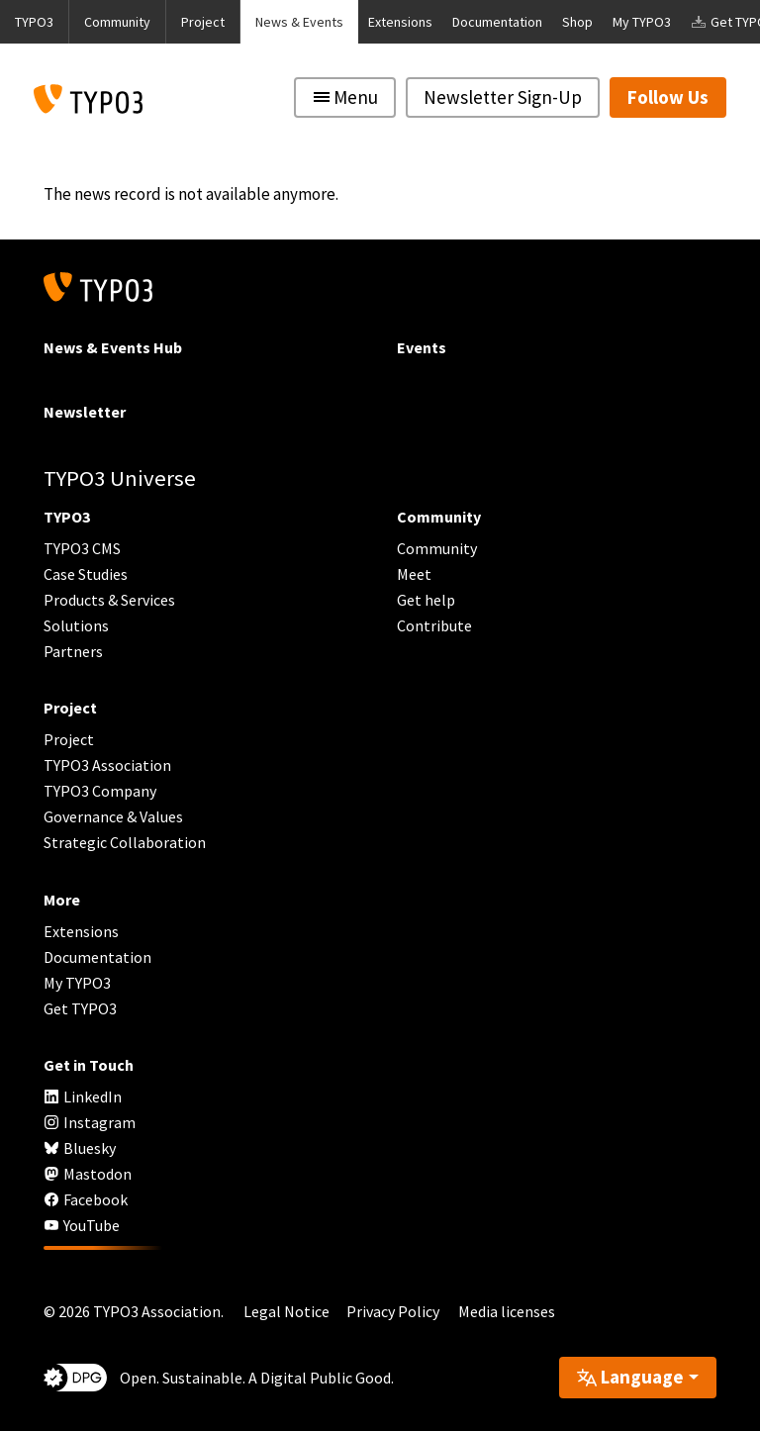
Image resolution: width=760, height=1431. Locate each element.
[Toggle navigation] (345, 97)
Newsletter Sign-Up (503, 97)
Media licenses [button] (506, 1311)
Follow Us (668, 97)
